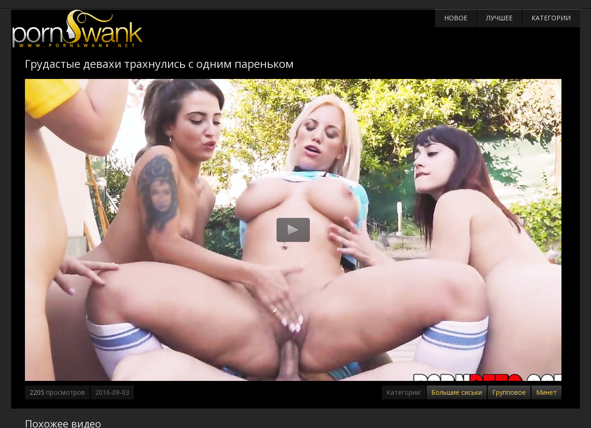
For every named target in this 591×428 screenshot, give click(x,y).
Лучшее (499, 17)
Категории (551, 17)
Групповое (509, 392)
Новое (455, 17)
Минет (546, 392)
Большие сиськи (456, 392)
